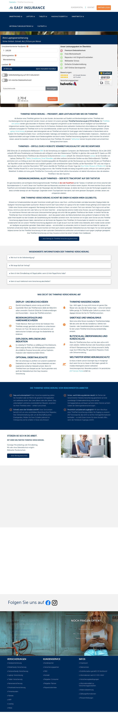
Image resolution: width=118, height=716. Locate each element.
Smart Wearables (47, 158)
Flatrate (10, 695)
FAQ (45, 671)
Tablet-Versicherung (14, 679)
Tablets (28, 158)
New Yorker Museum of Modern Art (93, 166)
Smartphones (36, 158)
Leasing (10, 704)
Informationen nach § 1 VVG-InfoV (91, 675)
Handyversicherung (14, 663)
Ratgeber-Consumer (50, 679)
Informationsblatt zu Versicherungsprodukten (87, 685)
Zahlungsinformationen (87, 694)
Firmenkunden (12, 691)
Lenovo (63, 156)
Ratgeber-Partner (49, 683)
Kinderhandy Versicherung (16, 667)
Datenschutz (84, 667)
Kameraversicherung (14, 683)
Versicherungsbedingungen (89, 679)
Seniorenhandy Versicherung (17, 671)
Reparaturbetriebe (50, 687)
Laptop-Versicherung (17, 131)
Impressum (83, 663)
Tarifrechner (75, 139)
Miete (9, 708)
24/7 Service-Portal (76, 371)
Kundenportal (48, 663)
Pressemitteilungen (86, 698)
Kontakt (46, 675)
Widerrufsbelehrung (86, 690)
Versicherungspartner (51, 667)
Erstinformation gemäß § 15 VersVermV (93, 671)
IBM (41, 151)
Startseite (12, 2)
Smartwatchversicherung (16, 687)
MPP (9, 700)
